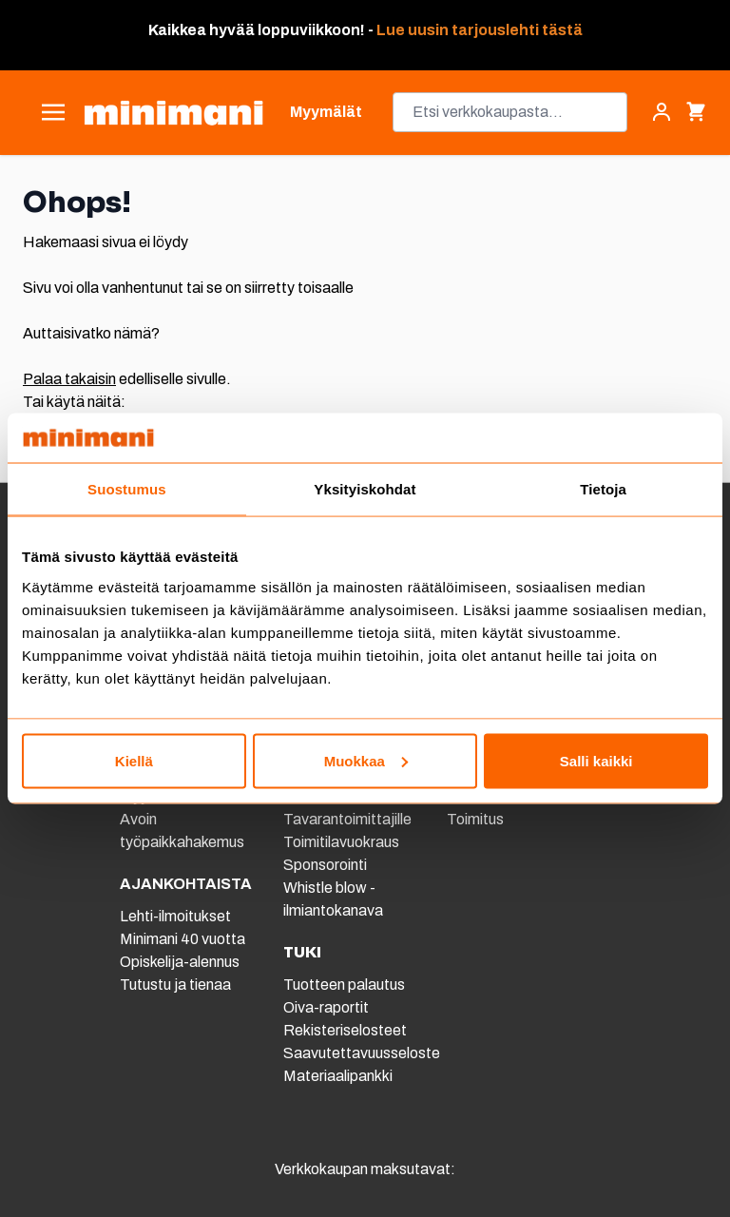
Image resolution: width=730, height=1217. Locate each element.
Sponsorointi (325, 865)
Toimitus (475, 819)
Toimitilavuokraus (341, 842)
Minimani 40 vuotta (182, 939)
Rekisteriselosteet (345, 1030)
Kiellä (134, 760)
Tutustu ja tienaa (175, 984)
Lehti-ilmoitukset (175, 916)
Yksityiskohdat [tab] (364, 489)
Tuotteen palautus (345, 984)
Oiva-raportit (326, 1007)
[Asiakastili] (661, 112)
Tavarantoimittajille (347, 819)
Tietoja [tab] (603, 489)
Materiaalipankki (338, 1076)
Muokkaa (366, 760)
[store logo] (173, 113)
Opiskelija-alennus (180, 962)
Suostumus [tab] (126, 489)
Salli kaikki (596, 760)
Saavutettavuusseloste (361, 1053)
